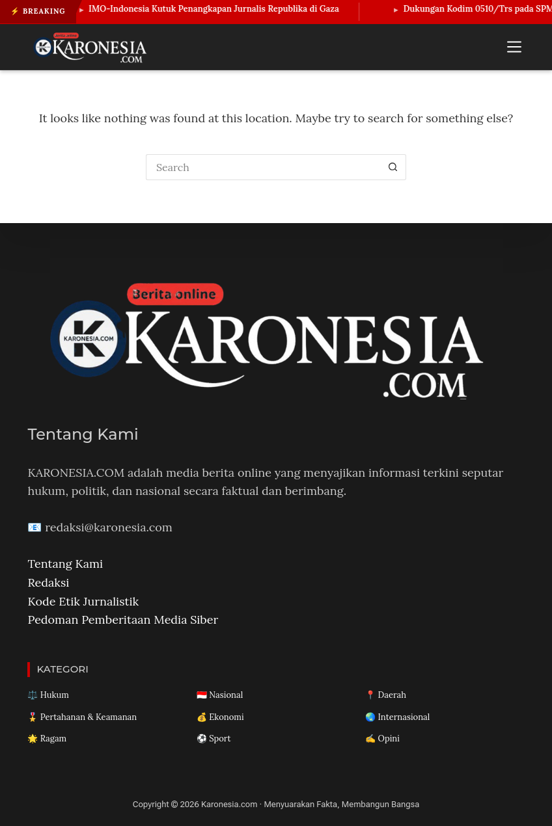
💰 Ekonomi (220, 717)
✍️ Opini (382, 738)
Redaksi (48, 582)
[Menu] (514, 47)
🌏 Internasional (397, 717)
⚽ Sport (214, 738)
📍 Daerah (385, 694)
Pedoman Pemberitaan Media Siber (122, 619)
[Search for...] (263, 167)
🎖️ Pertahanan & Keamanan (82, 717)
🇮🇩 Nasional (220, 694)
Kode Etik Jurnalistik (83, 601)
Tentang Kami (65, 563)
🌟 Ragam (46, 738)
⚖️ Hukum (47, 694)
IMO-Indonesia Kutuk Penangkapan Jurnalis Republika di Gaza (219, 8)
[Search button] (393, 167)
